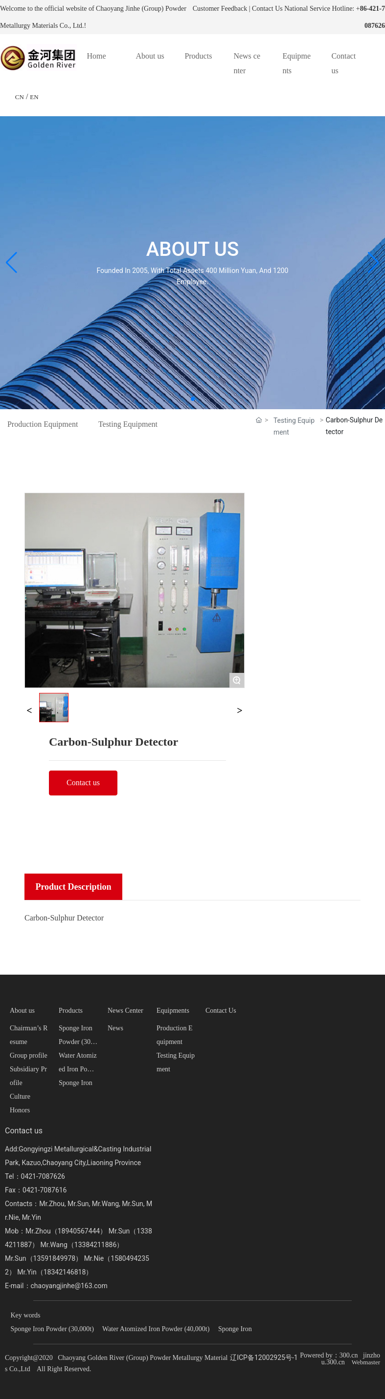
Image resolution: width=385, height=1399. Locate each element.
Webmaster (366, 1362)
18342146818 (65, 1272)
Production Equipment (42, 424)
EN (34, 97)
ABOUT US (192, 249)
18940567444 (79, 1231)
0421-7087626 (43, 1176)
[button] (193, 399)
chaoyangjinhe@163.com (69, 1286)
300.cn (349, 1355)
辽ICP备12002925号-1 (263, 1357)
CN (19, 97)
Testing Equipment (128, 424)
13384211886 (95, 1245)
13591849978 (54, 1258)
